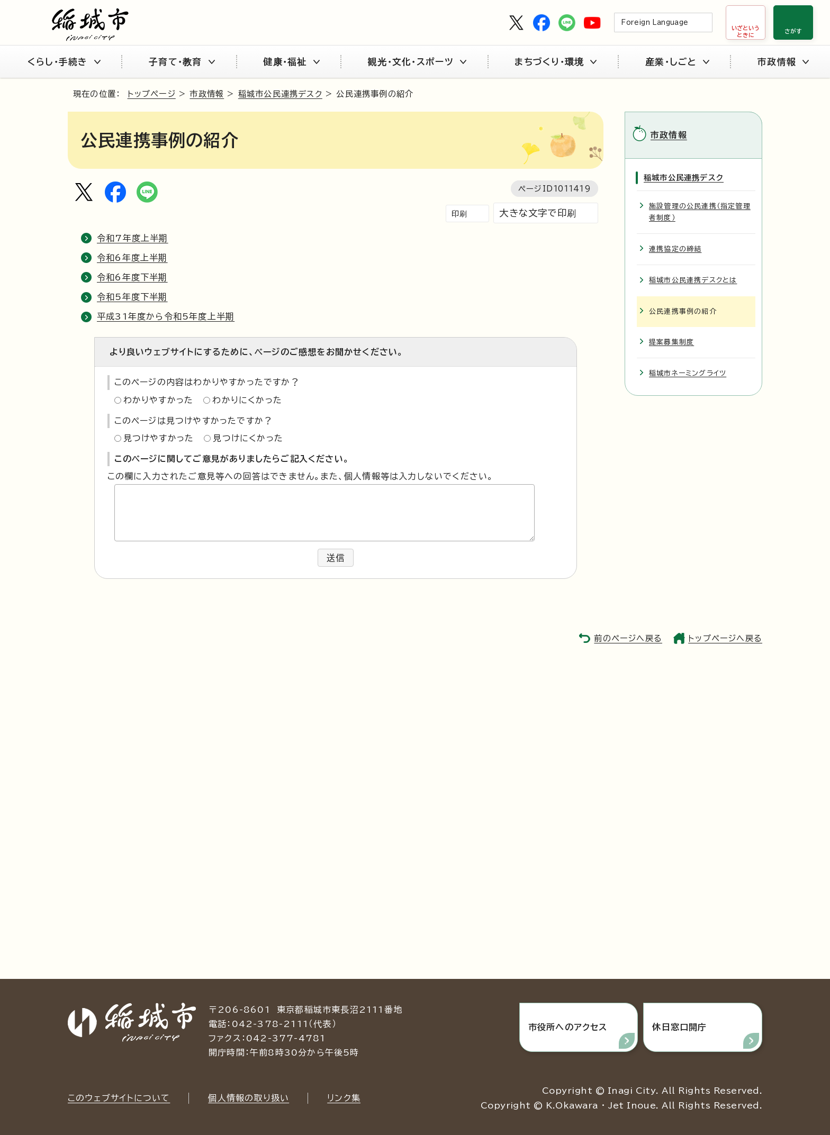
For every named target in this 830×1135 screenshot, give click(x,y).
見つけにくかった (248, 438)
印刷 (459, 213)
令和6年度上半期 (132, 257)
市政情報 (783, 61)
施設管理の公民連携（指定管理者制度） (700, 212)
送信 (336, 557)
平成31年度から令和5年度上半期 (165, 316)
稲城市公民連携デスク (280, 94)
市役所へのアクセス (568, 1027)
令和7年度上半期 (132, 238)
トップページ (152, 94)
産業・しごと (677, 61)
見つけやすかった (158, 438)
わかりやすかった (158, 400)
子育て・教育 (182, 61)
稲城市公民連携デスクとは (693, 280)
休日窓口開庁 (679, 1027)
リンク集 (343, 1098)
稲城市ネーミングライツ (687, 373)
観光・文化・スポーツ (417, 61)
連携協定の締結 (675, 249)
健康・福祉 (291, 61)
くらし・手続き (64, 61)
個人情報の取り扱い (248, 1098)
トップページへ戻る (725, 638)
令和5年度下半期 (132, 297)
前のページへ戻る (628, 638)
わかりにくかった (247, 400)
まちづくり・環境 (556, 61)
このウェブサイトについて (119, 1098)
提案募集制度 (671, 342)
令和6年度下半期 (132, 277)
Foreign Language (654, 22)
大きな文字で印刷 (537, 212)
